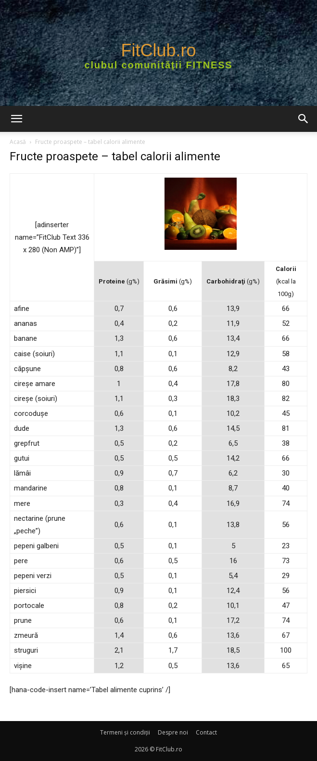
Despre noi (173, 732)
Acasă (18, 142)
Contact (206, 732)
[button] (16, 119)
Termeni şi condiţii (125, 732)
